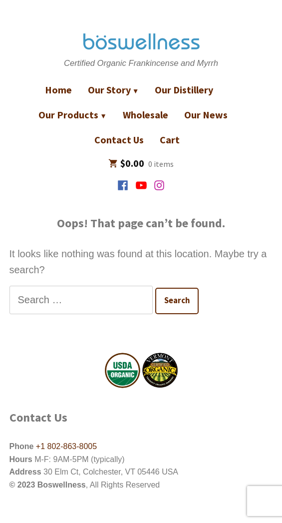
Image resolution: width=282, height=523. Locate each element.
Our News (206, 114)
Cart (170, 139)
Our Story (109, 89)
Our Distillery (184, 89)
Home (58, 89)
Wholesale (145, 114)
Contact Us (119, 139)
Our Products (68, 114)
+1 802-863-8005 (65, 446)
